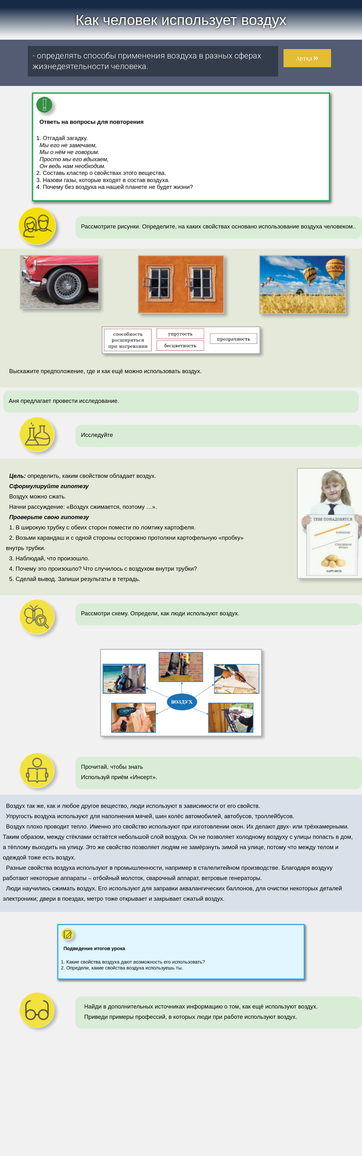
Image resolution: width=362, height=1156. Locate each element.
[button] (307, 58)
